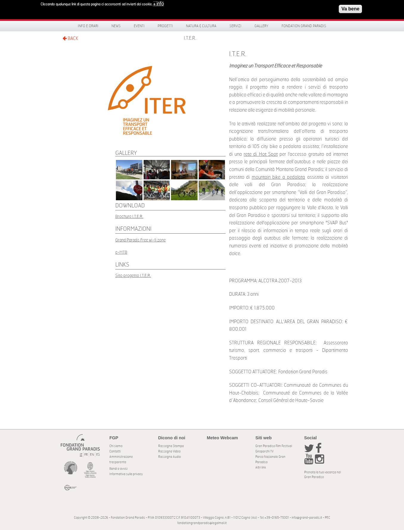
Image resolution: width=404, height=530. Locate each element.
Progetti (165, 26)
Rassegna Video (169, 451)
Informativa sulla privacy (126, 474)
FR (86, 454)
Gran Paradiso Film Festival (273, 446)
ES (98, 454)
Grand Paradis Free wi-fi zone (140, 240)
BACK (70, 38)
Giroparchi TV (264, 451)
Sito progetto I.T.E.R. (133, 275)
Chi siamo (115, 446)
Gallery (261, 26)
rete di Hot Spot (261, 154)
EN (92, 454)
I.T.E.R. (190, 38)
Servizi (235, 26)
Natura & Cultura (201, 26)
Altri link (260, 467)
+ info (158, 2)
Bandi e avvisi (118, 468)
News (116, 26)
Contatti (115, 451)
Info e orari (88, 26)
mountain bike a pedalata (278, 177)
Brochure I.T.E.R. (129, 216)
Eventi (139, 26)
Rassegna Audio (169, 456)
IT (81, 454)
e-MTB (121, 252)
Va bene (350, 7)
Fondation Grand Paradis (304, 26)
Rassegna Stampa (171, 446)
